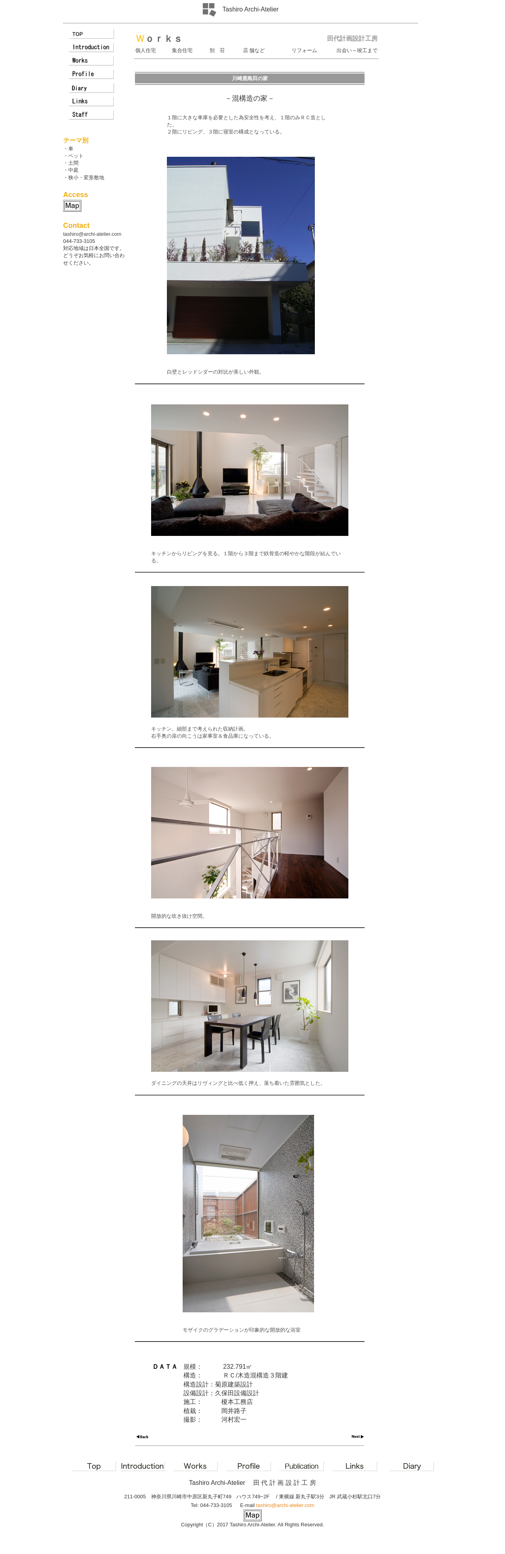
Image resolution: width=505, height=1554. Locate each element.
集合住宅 (182, 50)
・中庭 (71, 170)
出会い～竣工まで (357, 50)
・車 (68, 149)
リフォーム (304, 50)
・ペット (73, 156)
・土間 (71, 163)
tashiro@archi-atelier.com (92, 234)
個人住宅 (145, 50)
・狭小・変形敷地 (83, 177)
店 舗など (254, 50)
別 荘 (217, 50)
